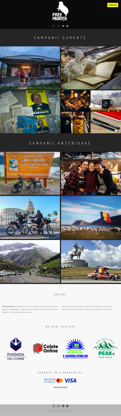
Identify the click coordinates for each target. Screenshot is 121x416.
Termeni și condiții (60, 387)
